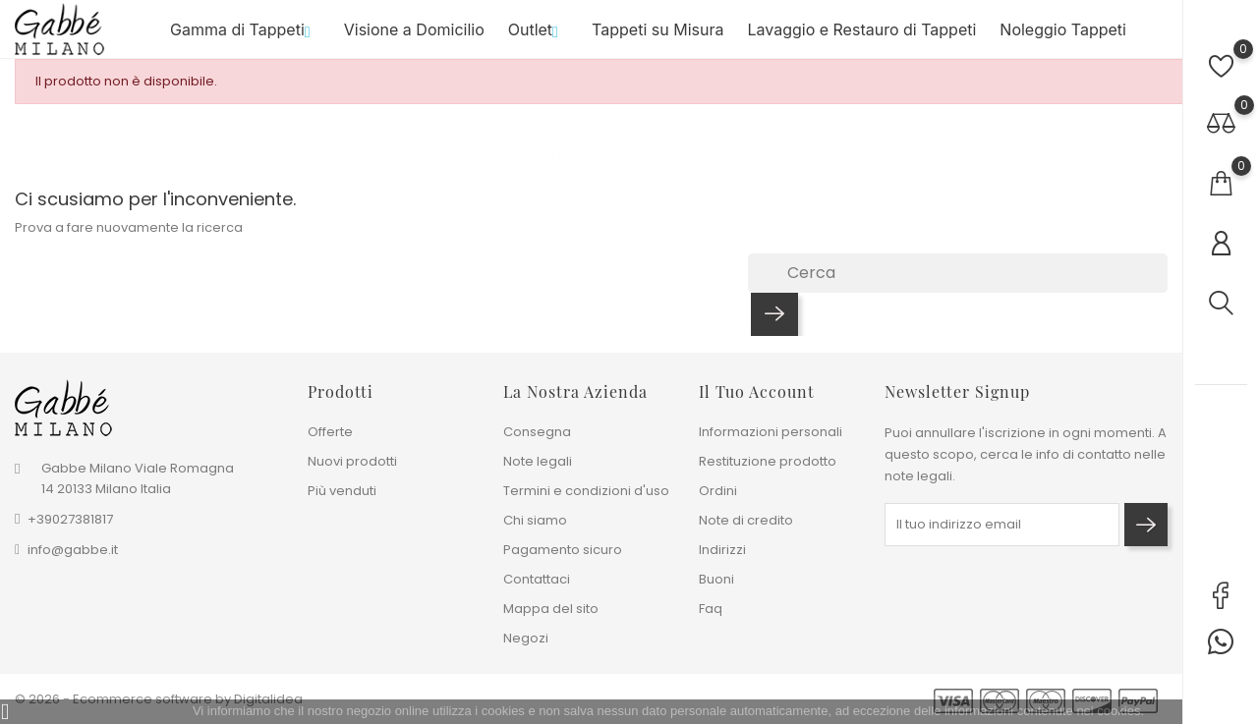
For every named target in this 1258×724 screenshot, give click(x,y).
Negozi (525, 638)
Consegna (537, 431)
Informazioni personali (770, 431)
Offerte (330, 431)
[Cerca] (958, 289)
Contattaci (536, 579)
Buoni (716, 579)
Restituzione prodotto (767, 461)
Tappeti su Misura (657, 38)
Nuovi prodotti (352, 461)
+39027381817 (70, 519)
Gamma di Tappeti (245, 38)
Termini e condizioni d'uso (586, 490)
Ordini (718, 490)
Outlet (538, 38)
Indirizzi (722, 549)
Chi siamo (535, 520)
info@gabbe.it (73, 549)
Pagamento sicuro (562, 549)
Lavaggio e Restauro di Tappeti (861, 38)
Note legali (537, 461)
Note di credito (746, 520)
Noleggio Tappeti (1063, 38)
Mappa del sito (551, 608)
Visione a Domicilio (414, 38)
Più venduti (342, 490)
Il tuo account (757, 391)
